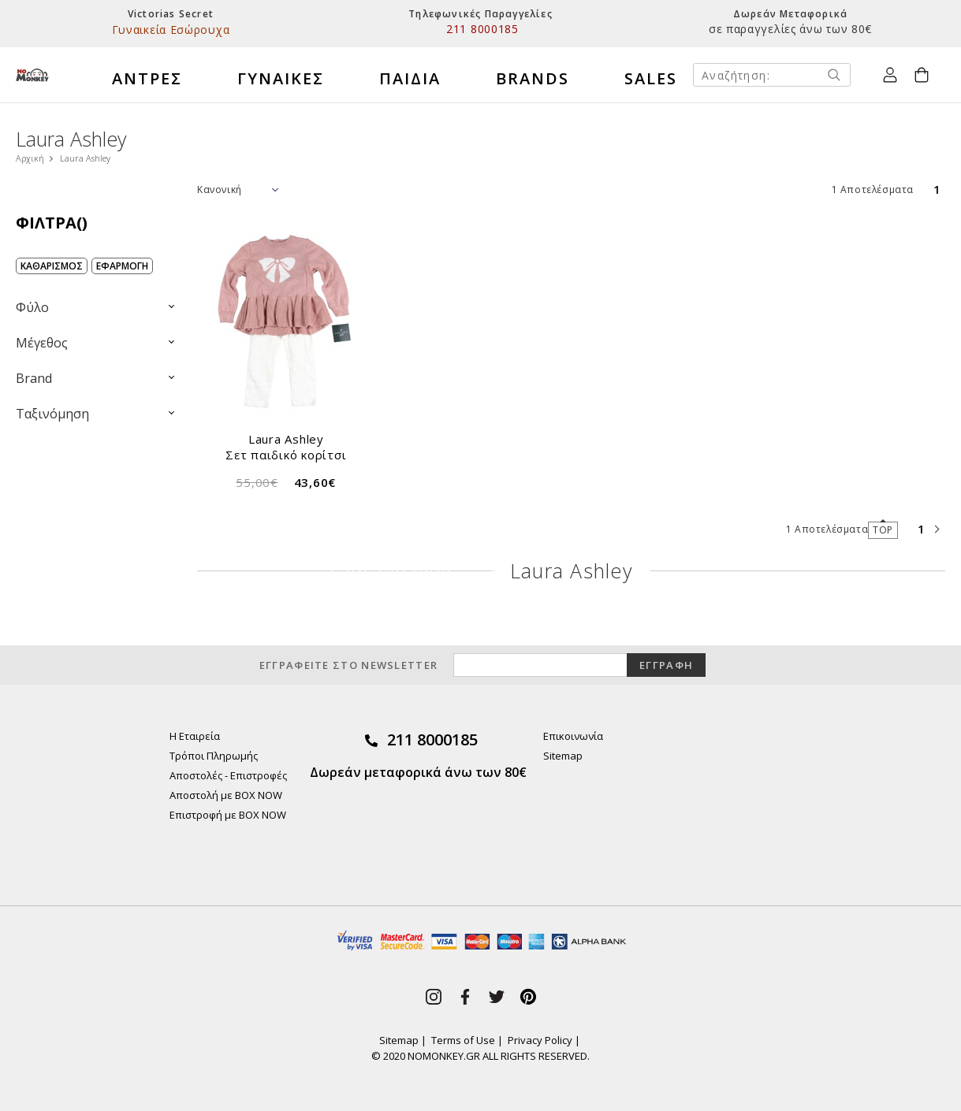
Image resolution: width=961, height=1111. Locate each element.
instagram (433, 997)
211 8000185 (432, 739)
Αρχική (30, 158)
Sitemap (563, 756)
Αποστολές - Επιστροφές (228, 775)
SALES (650, 78)
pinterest (528, 997)
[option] (171, 23)
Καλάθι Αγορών (917, 74)
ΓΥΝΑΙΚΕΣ (280, 78)
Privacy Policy (540, 1040)
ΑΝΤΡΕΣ (147, 78)
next (937, 529)
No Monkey (32, 74)
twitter (496, 997)
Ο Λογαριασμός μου (890, 75)
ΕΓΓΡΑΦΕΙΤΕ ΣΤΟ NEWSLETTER (348, 665)
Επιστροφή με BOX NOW (227, 815)
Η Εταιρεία (194, 736)
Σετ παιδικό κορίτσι (285, 455)
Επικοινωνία (573, 736)
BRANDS (532, 78)
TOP (883, 530)
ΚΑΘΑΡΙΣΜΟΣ (51, 266)
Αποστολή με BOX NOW (225, 795)
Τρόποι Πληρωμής (213, 756)
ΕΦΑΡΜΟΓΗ (122, 266)
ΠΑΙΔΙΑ (410, 78)
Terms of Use (463, 1040)
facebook (465, 997)
